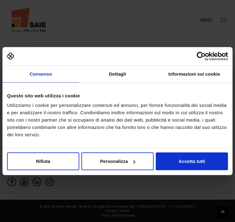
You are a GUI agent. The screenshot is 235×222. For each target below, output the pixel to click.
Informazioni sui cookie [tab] (194, 73)
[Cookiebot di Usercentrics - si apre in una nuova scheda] (201, 56)
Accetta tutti (192, 161)
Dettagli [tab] (117, 73)
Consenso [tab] (41, 73)
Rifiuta (43, 161)
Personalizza (117, 161)
